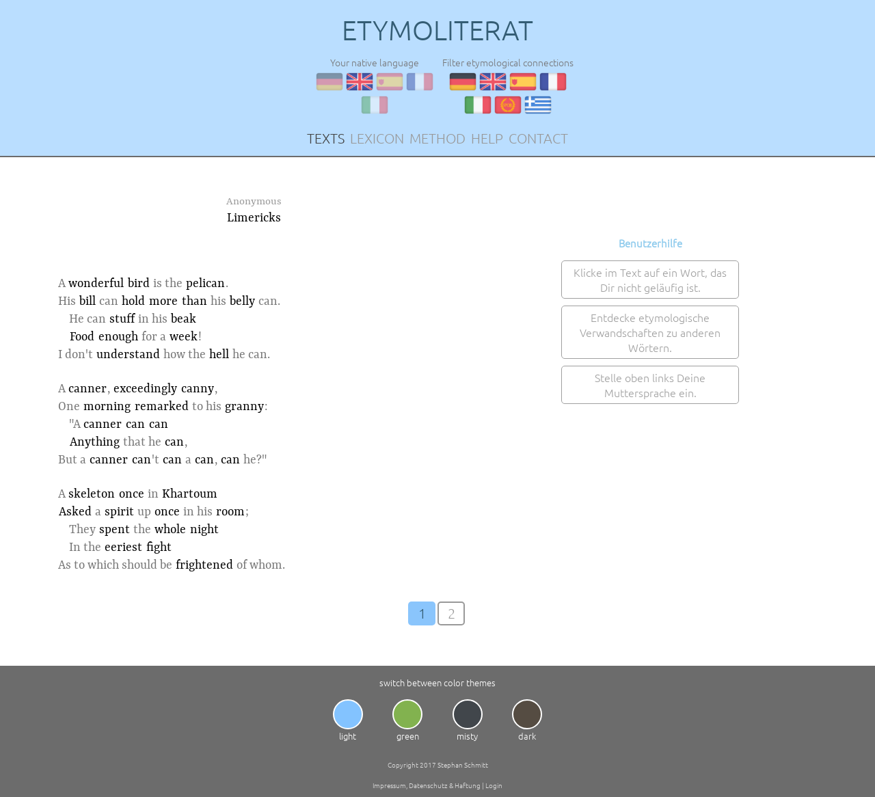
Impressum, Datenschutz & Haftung (427, 785)
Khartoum (189, 494)
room (230, 512)
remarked (162, 407)
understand (128, 355)
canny (197, 389)
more (163, 301)
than (194, 301)
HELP (487, 138)
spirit (119, 512)
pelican (205, 284)
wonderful (96, 284)
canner (87, 389)
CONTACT (538, 138)
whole (170, 530)
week (184, 337)
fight (159, 547)
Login (493, 785)
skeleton (91, 494)
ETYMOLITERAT (437, 30)
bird (139, 284)
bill (87, 301)
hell (219, 355)
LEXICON (377, 138)
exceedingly (145, 389)
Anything (95, 442)
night (204, 530)
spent (114, 530)
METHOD (437, 138)
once (131, 494)
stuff (122, 319)
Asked (75, 512)
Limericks (254, 218)
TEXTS (326, 138)
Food (82, 337)
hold (133, 301)
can (135, 424)
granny (244, 407)
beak (183, 319)
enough (118, 337)
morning (107, 407)
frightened (204, 565)
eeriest (123, 547)
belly (242, 301)
